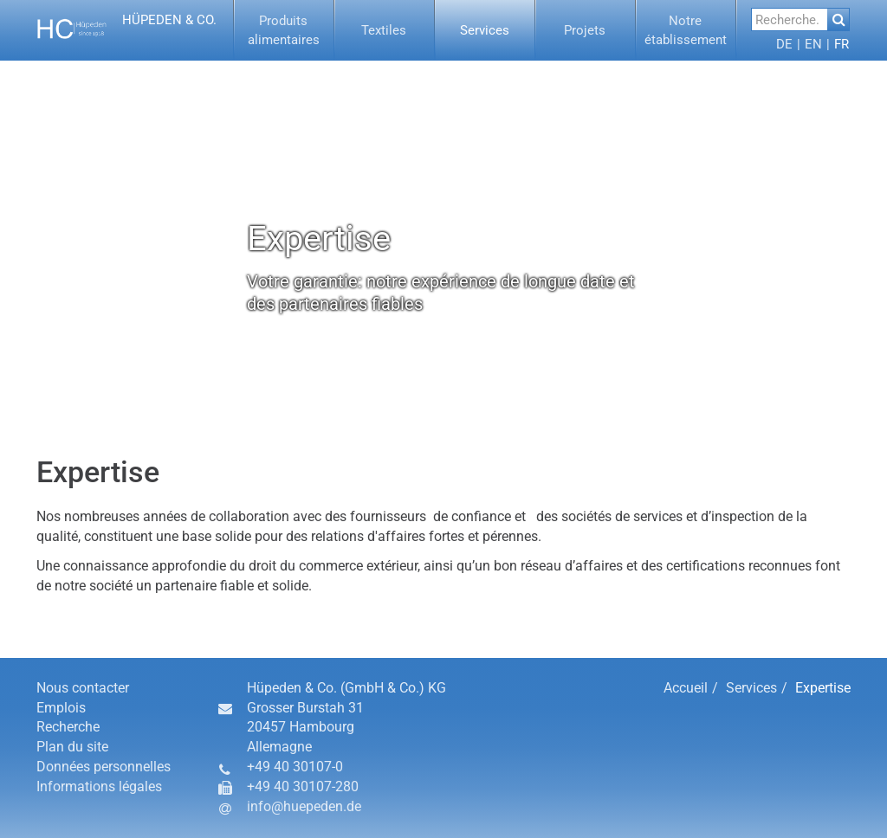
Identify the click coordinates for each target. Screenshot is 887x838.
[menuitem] (284, 30)
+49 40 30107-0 (295, 766)
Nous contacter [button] (82, 688)
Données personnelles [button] (103, 766)
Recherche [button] (68, 727)
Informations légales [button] (99, 786)
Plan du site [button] (72, 746)
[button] (128, 30)
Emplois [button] (61, 707)
